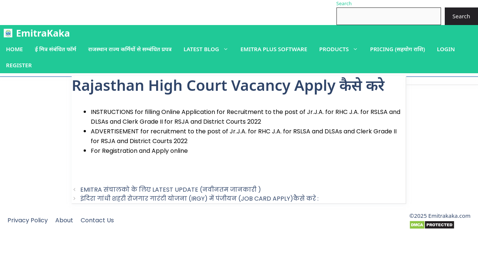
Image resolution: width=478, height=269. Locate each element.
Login (446, 49)
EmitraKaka (43, 33)
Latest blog (208, 49)
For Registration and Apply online (139, 150)
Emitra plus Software (273, 49)
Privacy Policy (27, 220)
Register (19, 65)
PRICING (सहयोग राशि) (397, 49)
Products (341, 49)
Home (14, 49)
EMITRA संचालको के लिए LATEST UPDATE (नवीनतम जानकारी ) (170, 189)
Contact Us (97, 220)
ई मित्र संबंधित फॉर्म (55, 49)
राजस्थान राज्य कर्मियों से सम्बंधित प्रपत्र (129, 49)
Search (344, 3)
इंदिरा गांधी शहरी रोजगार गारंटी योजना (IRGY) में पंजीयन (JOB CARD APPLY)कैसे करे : (199, 198)
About (64, 220)
